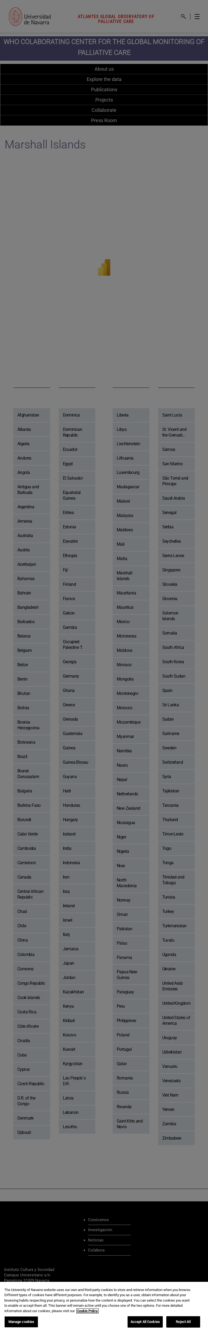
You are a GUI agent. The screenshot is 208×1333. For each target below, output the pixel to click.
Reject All (183, 1322)
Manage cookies (21, 1322)
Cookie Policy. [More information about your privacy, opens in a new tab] (87, 1311)
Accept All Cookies (145, 1322)
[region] (104, 1307)
